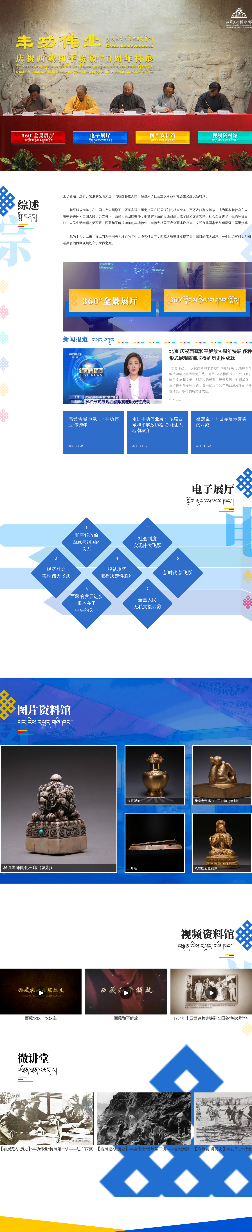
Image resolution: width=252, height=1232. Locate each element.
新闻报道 (89, 340)
